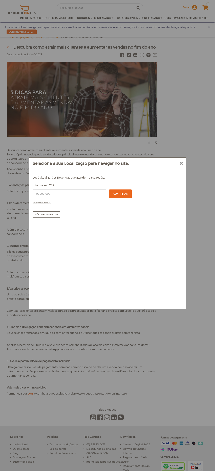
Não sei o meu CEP (42, 202)
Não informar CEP (46, 214)
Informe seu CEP (43, 185)
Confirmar (120, 193)
